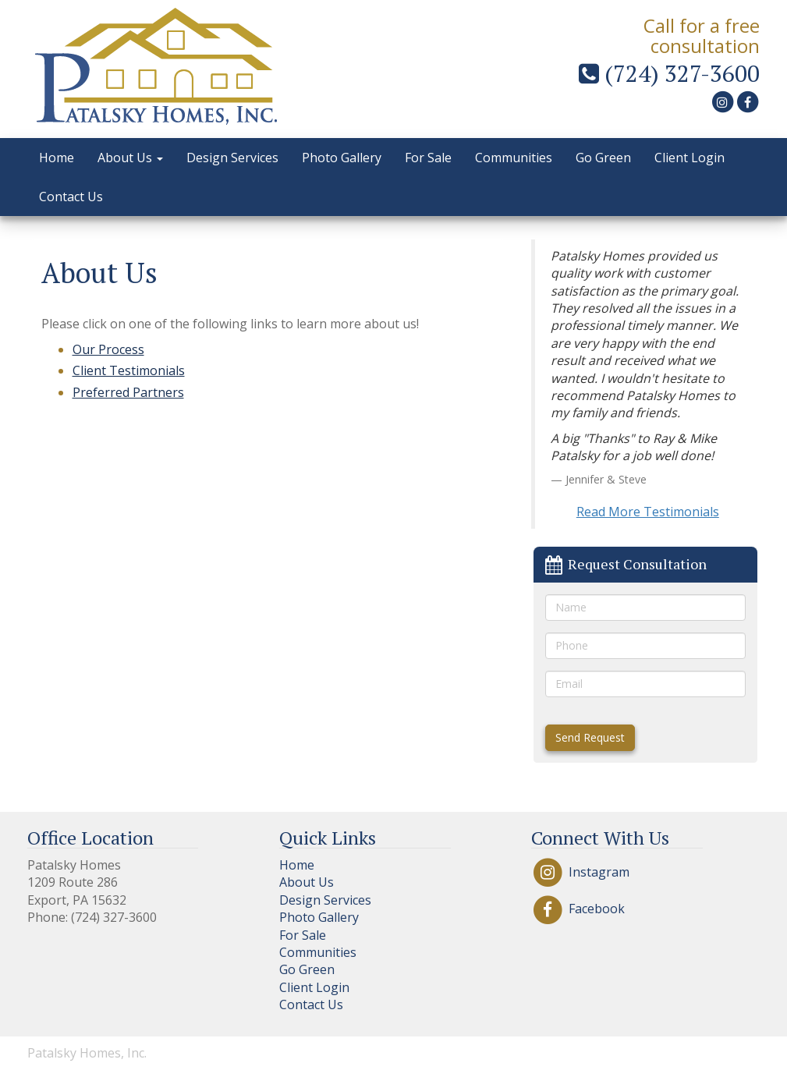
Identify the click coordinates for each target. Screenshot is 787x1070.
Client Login (689, 157)
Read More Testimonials (647, 511)
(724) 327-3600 (669, 73)
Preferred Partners (128, 392)
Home (56, 157)
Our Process (108, 349)
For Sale (428, 157)
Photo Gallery (341, 157)
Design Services (232, 157)
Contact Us (71, 196)
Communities (513, 157)
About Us (130, 157)
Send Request (590, 737)
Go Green (603, 157)
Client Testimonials (129, 370)
